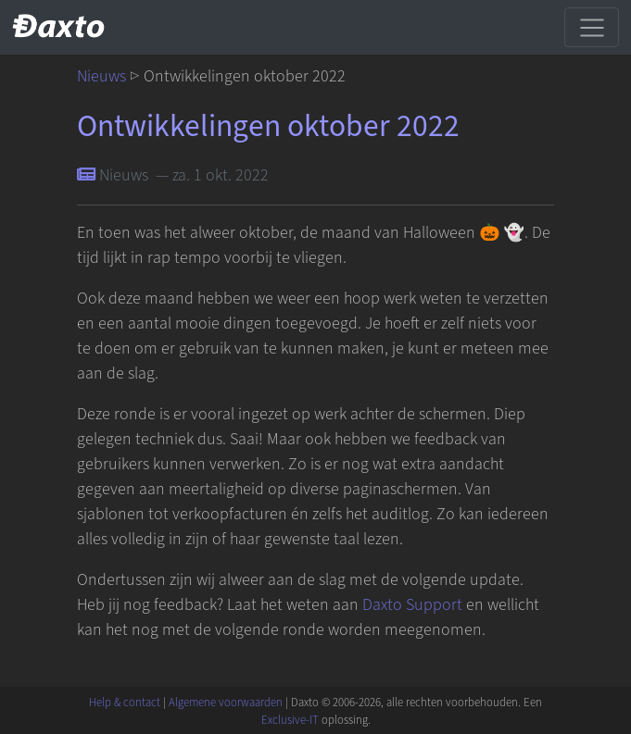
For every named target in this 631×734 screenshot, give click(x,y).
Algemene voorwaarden (226, 702)
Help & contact (124, 702)
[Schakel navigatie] (591, 26)
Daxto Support (412, 604)
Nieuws (101, 76)
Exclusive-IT (290, 720)
